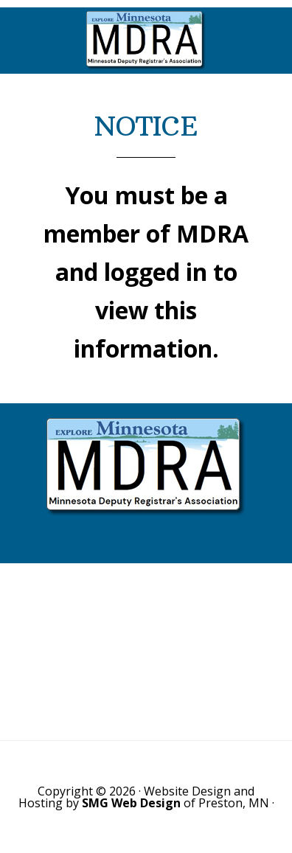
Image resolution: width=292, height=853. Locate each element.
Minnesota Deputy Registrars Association (146, 40)
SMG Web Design (131, 803)
